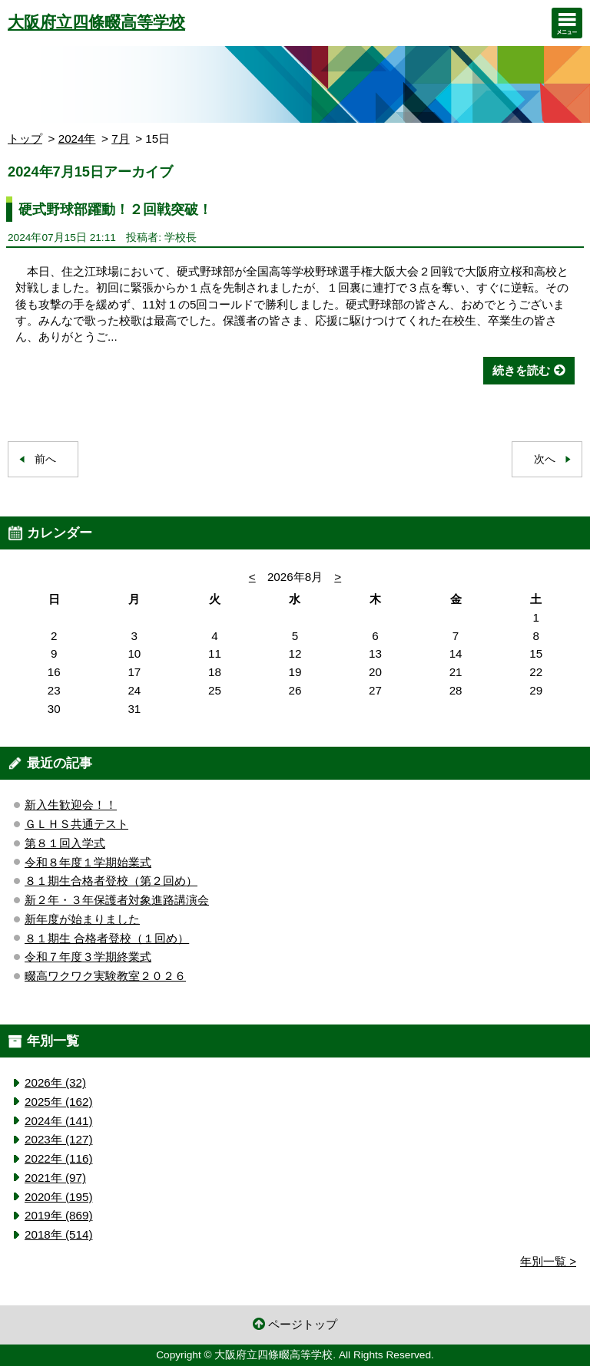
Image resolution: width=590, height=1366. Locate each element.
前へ (45, 459)
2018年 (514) (58, 1234)
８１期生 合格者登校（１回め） (107, 938)
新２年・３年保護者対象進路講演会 (117, 899)
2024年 (77, 138)
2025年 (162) (58, 1101)
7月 (120, 138)
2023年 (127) (58, 1139)
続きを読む (521, 370)
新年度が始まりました (82, 919)
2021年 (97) (55, 1177)
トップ (25, 138)
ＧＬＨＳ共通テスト (76, 823)
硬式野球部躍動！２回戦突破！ (115, 209)
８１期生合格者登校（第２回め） (111, 880)
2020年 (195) (58, 1196)
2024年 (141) (58, 1120)
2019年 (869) (58, 1215)
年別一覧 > (548, 1261)
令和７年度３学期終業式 (88, 956)
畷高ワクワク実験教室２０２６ (105, 975)
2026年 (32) (55, 1082)
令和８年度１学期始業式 (88, 862)
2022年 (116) (58, 1158)
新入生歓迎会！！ (71, 804)
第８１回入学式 (65, 843)
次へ (544, 459)
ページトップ (302, 1324)
